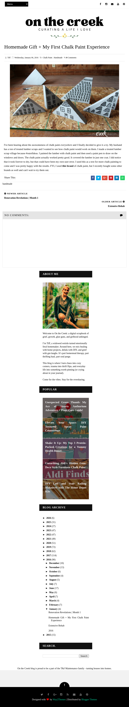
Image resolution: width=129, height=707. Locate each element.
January (53, 609)
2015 (49, 634)
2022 (49, 534)
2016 (49, 559)
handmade (58, 57)
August (53, 579)
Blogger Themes (89, 699)
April (52, 596)
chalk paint (47, 57)
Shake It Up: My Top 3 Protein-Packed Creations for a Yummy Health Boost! (65, 446)
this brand (67, 166)
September (54, 575)
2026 (49, 518)
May (51, 592)
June (51, 588)
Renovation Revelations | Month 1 (65, 612)
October (53, 571)
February (54, 604)
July (51, 584)
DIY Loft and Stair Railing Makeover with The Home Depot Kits (65, 487)
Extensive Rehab (56, 625)
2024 (49, 526)
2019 (49, 547)
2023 (49, 530)
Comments (71, 57)
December (54, 563)
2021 (49, 538)
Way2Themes (59, 699)
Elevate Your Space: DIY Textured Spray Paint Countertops (65, 426)
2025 (49, 522)
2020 (49, 543)
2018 (49, 551)
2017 (49, 555)
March (52, 600)
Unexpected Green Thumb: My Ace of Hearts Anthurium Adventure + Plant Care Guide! (65, 406)
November (54, 567)
